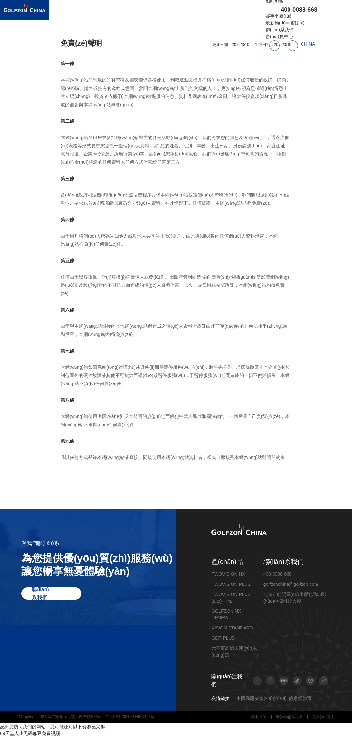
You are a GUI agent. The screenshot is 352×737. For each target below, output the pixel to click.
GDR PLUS (223, 638)
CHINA (308, 44)
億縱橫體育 (300, 698)
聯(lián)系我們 (279, 29)
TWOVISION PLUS (231, 584)
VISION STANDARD (232, 627)
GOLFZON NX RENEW (226, 614)
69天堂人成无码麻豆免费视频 (30, 733)
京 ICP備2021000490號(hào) (130, 717)
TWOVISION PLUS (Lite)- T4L (231, 598)
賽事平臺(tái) (278, 16)
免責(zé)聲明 (323, 717)
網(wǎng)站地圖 (289, 717)
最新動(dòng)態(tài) (285, 22)
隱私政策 (259, 717)
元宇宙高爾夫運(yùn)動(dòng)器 (234, 651)
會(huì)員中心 (279, 36)
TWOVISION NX (228, 574)
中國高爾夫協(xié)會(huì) (261, 698)
